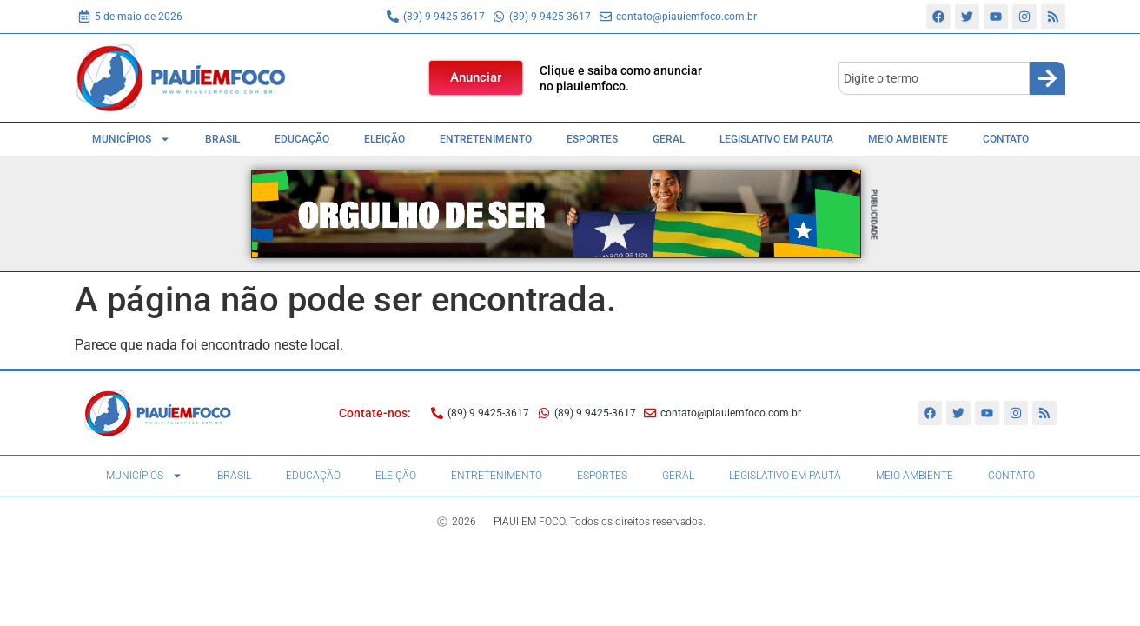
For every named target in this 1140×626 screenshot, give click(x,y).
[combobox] (934, 78)
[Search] (1047, 78)
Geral (669, 139)
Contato (1006, 139)
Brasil (222, 139)
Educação (302, 139)
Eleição (384, 139)
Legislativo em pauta (776, 139)
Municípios (131, 139)
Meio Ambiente (908, 139)
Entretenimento (486, 139)
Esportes (592, 139)
